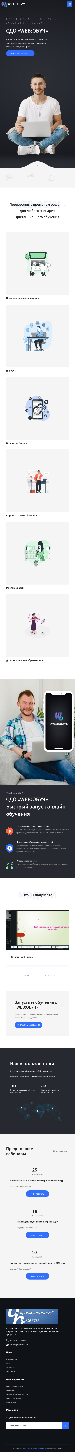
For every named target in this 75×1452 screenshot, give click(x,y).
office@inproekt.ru (19, 1344)
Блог (8, 1363)
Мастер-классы (15, 588)
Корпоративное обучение (21, 515)
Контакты (10, 1371)
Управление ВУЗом (14, 1386)
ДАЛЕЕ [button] (50, 975)
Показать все (60, 1151)
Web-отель (11, 1402)
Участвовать (37, 1193)
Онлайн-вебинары (17, 443)
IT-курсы (11, 370)
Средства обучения (15, 1398)
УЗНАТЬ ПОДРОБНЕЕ (20, 53)
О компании (11, 1359)
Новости (10, 1367)
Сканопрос (11, 1390)
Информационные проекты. (34, 1448)
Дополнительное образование (24, 660)
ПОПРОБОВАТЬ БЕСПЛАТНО (28, 1025)
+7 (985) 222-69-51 (18, 1340)
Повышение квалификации (22, 298)
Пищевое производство (17, 1394)
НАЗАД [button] (25, 975)
